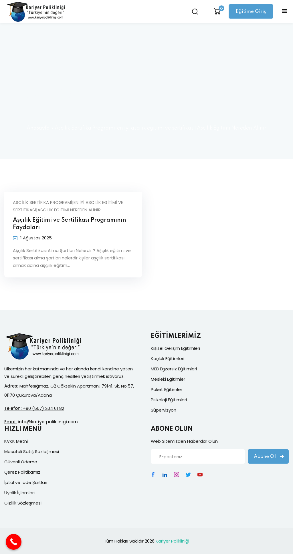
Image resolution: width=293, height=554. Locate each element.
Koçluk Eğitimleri (167, 359)
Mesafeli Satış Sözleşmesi (31, 451)
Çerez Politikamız (22, 472)
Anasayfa (38, 128)
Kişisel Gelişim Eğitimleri (175, 348)
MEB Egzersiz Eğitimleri (174, 369)
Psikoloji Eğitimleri (169, 400)
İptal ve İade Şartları (25, 482)
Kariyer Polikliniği (172, 541)
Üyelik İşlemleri (19, 493)
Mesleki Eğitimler (168, 379)
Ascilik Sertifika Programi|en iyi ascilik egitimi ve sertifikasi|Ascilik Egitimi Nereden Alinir (68, 206)
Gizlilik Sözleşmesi (22, 503)
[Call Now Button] (13, 542)
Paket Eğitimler (166, 389)
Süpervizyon (163, 410)
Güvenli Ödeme (20, 462)
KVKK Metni (16, 441)
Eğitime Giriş (251, 11)
